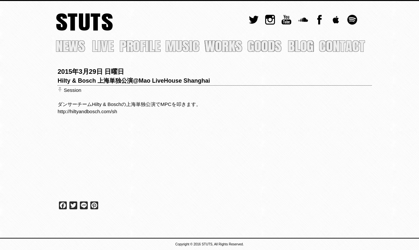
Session (72, 90)
